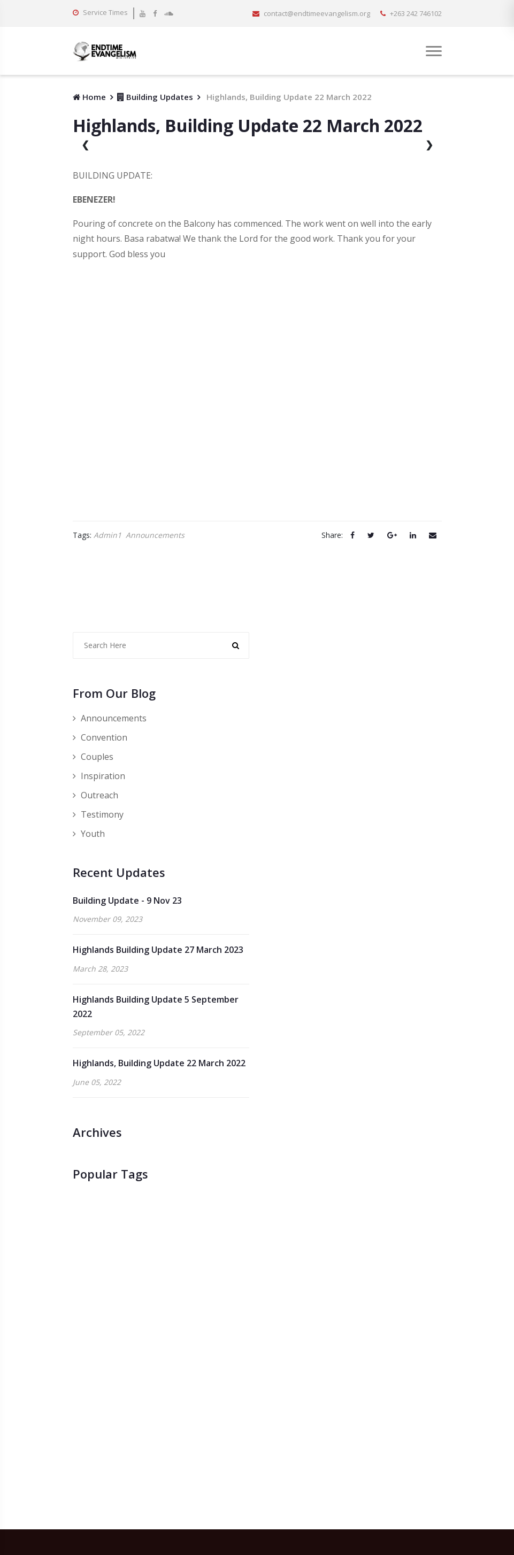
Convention (100, 737)
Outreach (95, 795)
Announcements (155, 535)
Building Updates (155, 96)
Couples (93, 756)
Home (89, 96)
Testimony (98, 814)
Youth (89, 833)
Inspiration (99, 776)
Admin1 (107, 535)
